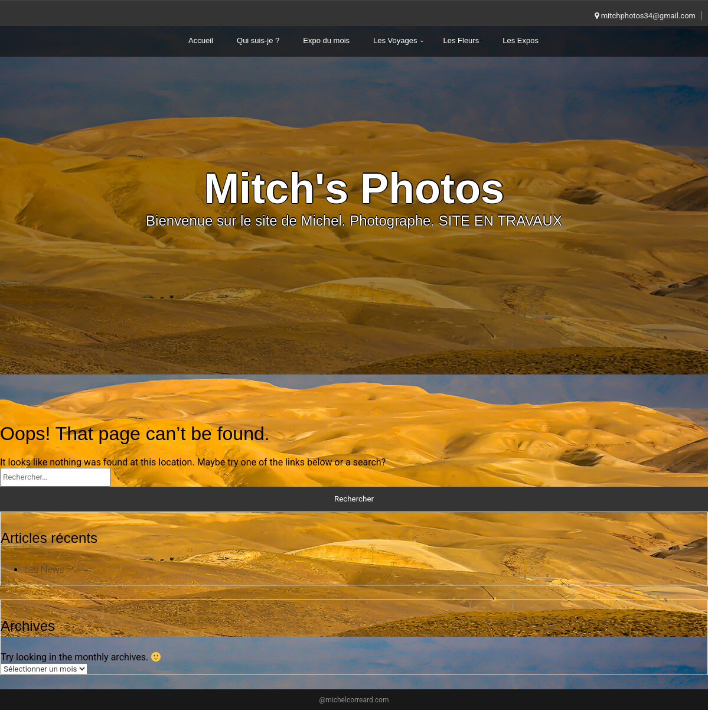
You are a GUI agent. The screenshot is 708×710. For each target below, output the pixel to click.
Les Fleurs (461, 40)
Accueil (200, 40)
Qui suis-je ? (258, 40)
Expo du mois (326, 40)
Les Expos (521, 40)
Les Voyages (395, 40)
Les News (44, 569)
